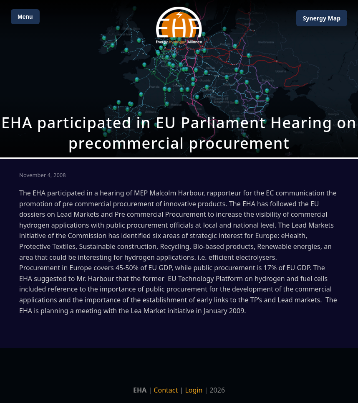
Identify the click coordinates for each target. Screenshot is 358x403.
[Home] (179, 25)
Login (193, 390)
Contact (166, 390)
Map (321, 18)
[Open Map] (179, 78)
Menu (25, 16)
